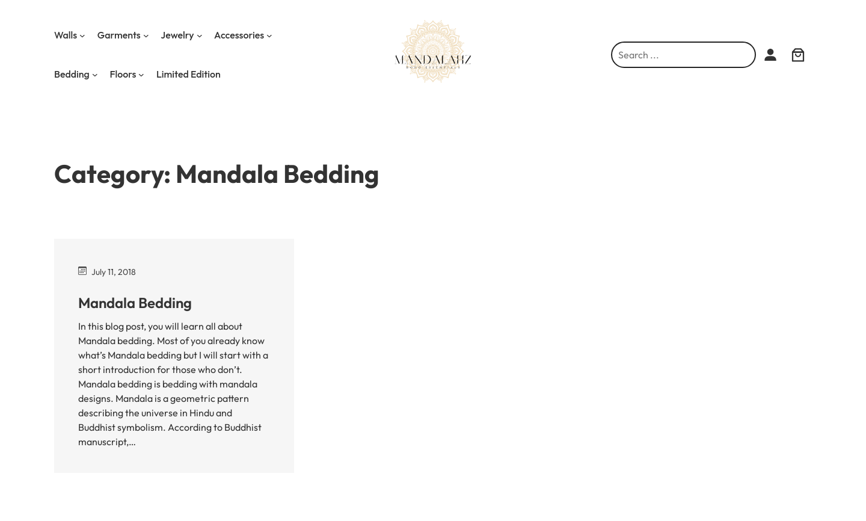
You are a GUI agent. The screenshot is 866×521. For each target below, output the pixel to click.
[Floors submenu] (141, 75)
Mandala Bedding (135, 303)
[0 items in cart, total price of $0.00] (798, 55)
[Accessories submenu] (269, 35)
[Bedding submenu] (95, 75)
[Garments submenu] (146, 35)
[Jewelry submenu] (200, 35)
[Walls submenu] (82, 35)
